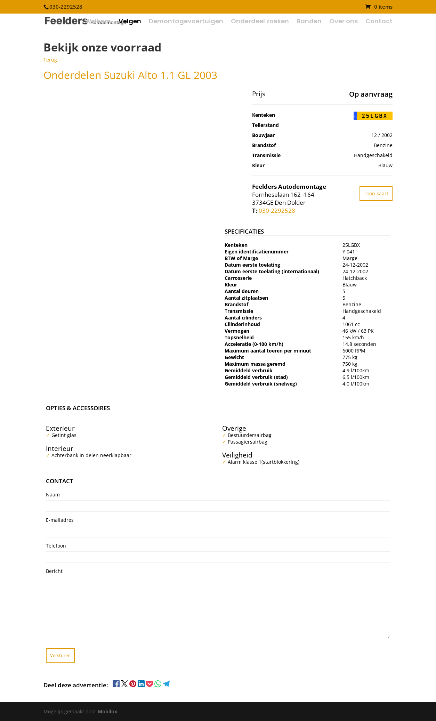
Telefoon (56, 545)
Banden (309, 22)
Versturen (60, 655)
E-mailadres (60, 520)
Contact (379, 22)
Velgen (130, 22)
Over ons (343, 22)
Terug (50, 59)
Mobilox (107, 711)
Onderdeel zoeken (260, 22)
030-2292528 (277, 210)
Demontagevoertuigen (186, 22)
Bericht (54, 571)
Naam (53, 494)
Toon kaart (376, 193)
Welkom (98, 22)
